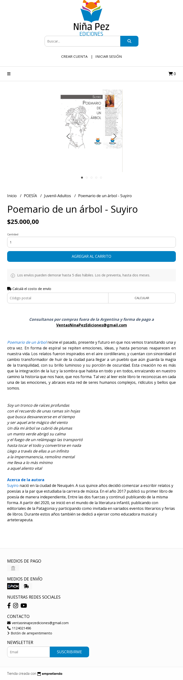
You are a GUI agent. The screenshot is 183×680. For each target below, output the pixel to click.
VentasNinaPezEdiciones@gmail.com (91, 325)
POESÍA (31, 195)
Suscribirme (69, 651)
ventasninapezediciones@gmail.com (38, 623)
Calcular (142, 298)
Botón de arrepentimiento (29, 633)
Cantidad (12, 234)
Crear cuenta (74, 56)
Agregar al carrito (91, 256)
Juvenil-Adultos (58, 195)
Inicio (12, 195)
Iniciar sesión (108, 56)
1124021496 (19, 628)
